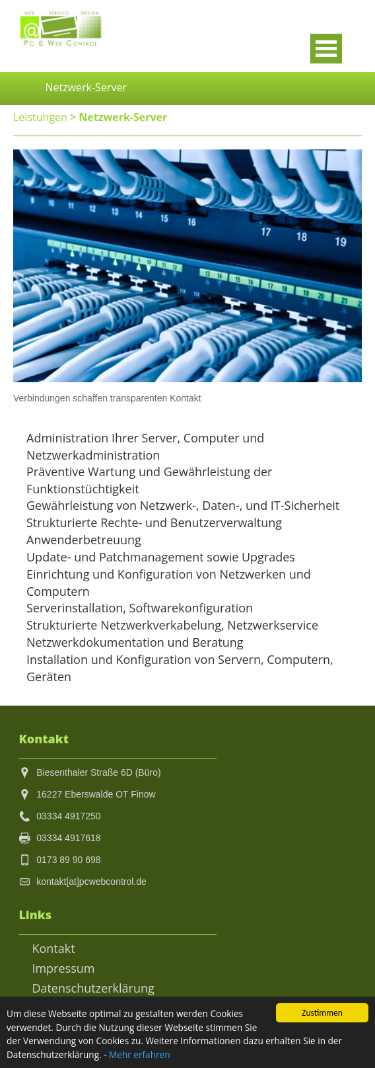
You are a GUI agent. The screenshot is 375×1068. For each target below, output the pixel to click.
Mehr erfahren (143, 1054)
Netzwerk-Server (120, 116)
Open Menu (326, 48)
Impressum (63, 968)
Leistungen (40, 116)
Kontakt (53, 949)
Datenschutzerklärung (94, 988)
